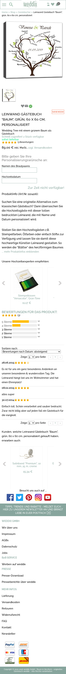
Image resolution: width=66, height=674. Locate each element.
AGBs (5, 540)
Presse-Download (12, 575)
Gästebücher (24, 12)
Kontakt (6, 627)
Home (5, 12)
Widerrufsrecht (11, 614)
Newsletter (8, 633)
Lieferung (8, 596)
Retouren (7, 608)
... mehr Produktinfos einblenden (20, 251)
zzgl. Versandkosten (40, 147)
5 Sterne (7, 321)
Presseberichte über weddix (19, 582)
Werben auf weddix (14, 564)
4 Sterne (7, 325)
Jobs (4, 552)
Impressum (8, 534)
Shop (12, 12)
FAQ (4, 621)
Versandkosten (11, 602)
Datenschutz (9, 546)
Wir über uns (9, 527)
